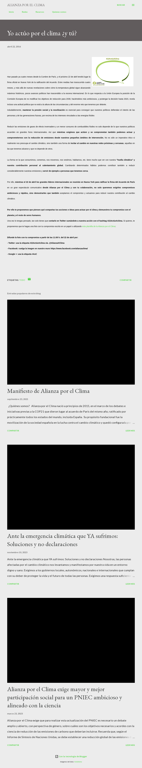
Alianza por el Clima (26, 5)
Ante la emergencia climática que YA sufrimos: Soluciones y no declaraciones (62, 540)
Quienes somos (57, 12)
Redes (23, 12)
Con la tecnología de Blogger (71, 756)
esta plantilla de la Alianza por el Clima (98, 226)
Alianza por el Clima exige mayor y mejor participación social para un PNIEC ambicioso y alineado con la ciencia (64, 697)
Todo (22, 280)
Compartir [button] (125, 280)
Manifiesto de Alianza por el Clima (48, 391)
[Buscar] (121, 5)
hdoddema (78, 762)
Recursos (38, 12)
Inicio (9, 12)
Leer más (130, 430)
